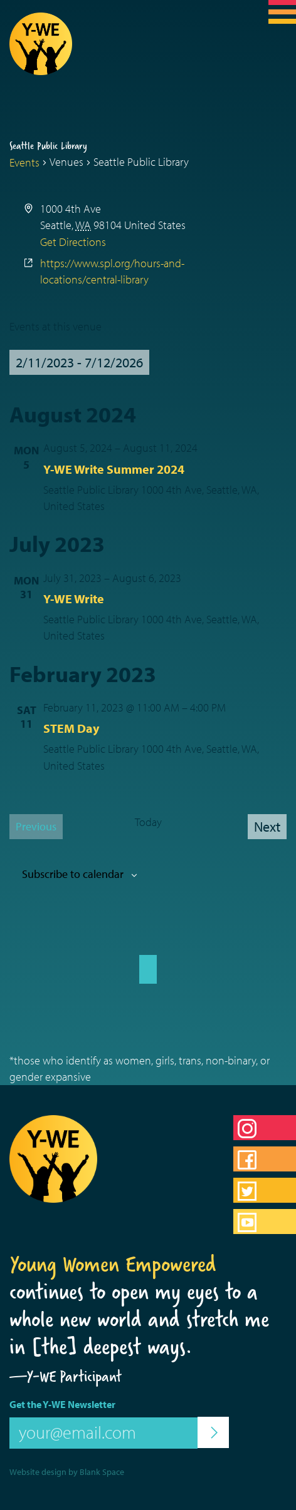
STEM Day (71, 728)
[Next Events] (267, 826)
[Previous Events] (36, 826)
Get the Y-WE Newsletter (62, 1404)
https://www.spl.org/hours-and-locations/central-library (112, 271)
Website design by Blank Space (66, 1471)
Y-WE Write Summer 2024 (113, 469)
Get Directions (73, 242)
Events (24, 162)
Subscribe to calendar (73, 874)
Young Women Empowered (112, 1264)
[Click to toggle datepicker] (79, 362)
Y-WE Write (73, 598)
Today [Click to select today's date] (148, 822)
